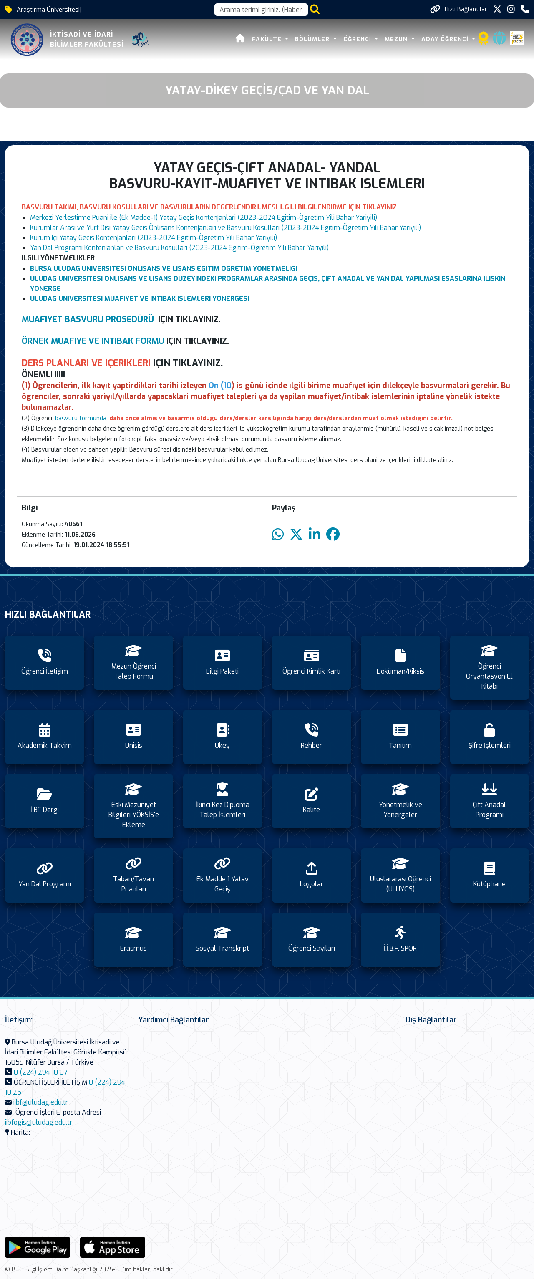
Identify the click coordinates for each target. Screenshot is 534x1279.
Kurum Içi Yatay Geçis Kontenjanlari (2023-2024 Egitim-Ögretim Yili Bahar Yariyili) (153, 237)
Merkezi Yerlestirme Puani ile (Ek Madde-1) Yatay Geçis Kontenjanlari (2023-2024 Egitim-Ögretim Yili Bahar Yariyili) (203, 217)
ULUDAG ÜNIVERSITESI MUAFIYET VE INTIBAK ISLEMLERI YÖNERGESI (139, 298)
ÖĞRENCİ (358, 39)
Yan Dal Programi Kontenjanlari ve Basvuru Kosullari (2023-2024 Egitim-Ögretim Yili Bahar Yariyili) (179, 247)
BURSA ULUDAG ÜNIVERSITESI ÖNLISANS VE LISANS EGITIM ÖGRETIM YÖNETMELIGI (163, 268)
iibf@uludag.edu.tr (40, 1102)
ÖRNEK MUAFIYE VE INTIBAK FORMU (93, 341)
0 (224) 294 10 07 (41, 1072)
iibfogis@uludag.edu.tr (38, 1122)
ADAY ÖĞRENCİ (446, 39)
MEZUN (397, 39)
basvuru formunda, (81, 418)
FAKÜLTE (268, 39)
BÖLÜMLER (313, 39)
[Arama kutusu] (261, 9)
